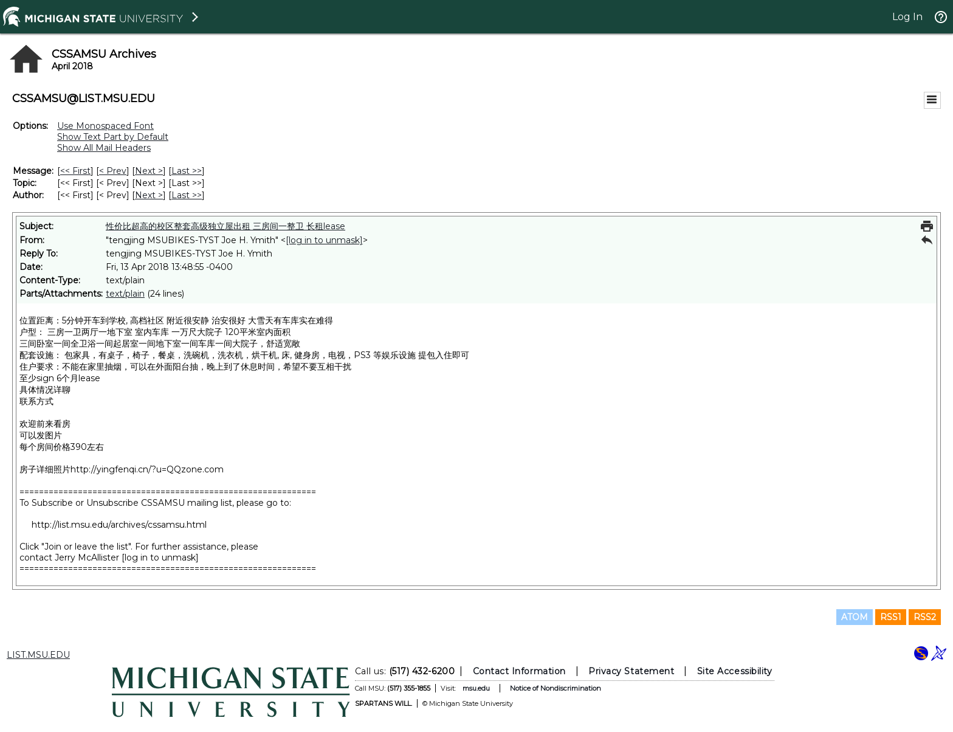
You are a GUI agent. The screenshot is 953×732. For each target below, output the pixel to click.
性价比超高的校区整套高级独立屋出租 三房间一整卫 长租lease (225, 226)
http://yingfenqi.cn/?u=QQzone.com (147, 469)
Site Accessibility (734, 671)
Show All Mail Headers (104, 147)
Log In (907, 16)
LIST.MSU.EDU (38, 654)
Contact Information (519, 671)
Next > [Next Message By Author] (149, 195)
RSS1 (890, 617)
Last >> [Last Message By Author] (186, 195)
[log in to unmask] (324, 240)
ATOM (854, 617)
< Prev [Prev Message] (112, 170)
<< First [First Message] (75, 170)
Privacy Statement (631, 671)
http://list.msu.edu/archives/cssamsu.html (119, 524)
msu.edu (476, 688)
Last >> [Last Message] (186, 170)
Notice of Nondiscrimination (555, 688)
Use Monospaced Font (105, 125)
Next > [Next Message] (149, 170)
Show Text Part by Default (112, 136)
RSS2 (924, 617)
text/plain (125, 293)
